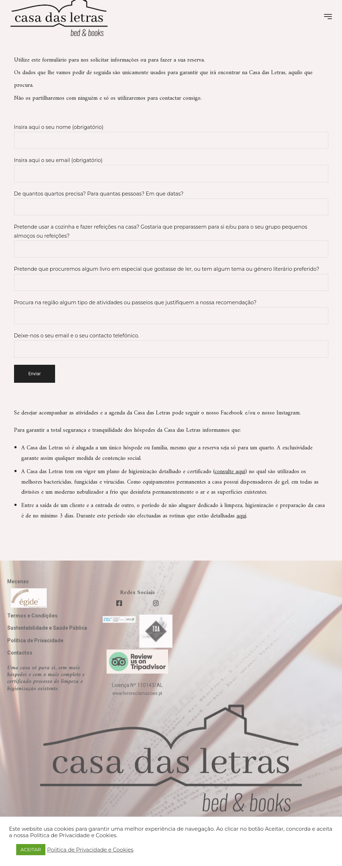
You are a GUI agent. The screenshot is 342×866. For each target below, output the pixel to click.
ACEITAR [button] (31, 849)
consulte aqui (230, 472)
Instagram (288, 413)
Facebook (232, 413)
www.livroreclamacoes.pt (137, 709)
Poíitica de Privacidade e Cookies (90, 850)
